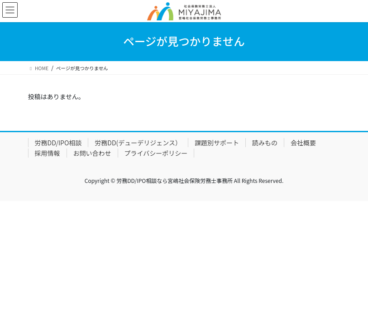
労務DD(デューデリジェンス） (138, 142)
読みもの (264, 142)
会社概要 (303, 142)
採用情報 (47, 153)
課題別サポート (217, 142)
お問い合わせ (92, 153)
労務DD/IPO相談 (58, 142)
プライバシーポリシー (156, 153)
